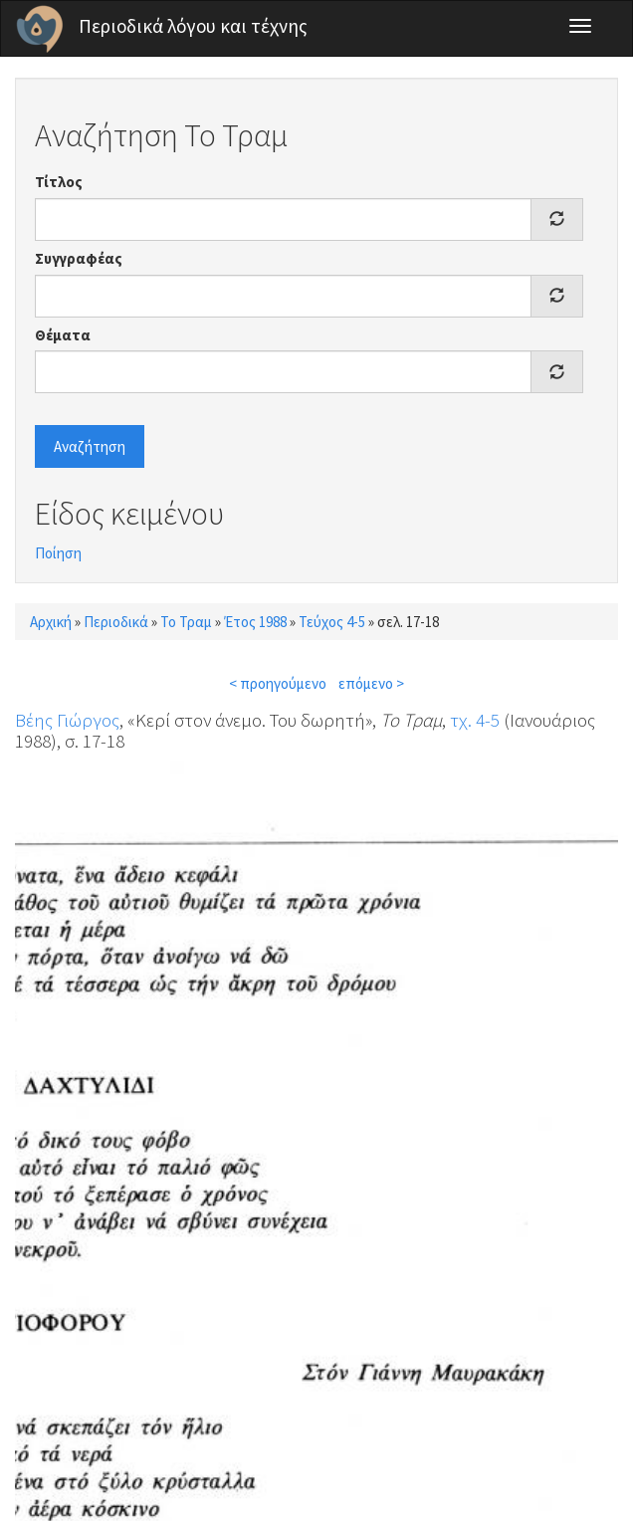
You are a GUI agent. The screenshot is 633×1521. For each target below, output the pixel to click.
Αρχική (51, 621)
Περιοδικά (116, 621)
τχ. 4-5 (475, 720)
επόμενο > (371, 683)
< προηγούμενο (277, 683)
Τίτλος (59, 181)
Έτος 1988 (255, 621)
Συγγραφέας (78, 258)
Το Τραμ (186, 621)
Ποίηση (58, 552)
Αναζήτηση (89, 446)
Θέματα (63, 335)
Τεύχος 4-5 (332, 621)
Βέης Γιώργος (67, 720)
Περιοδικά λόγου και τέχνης (193, 26)
